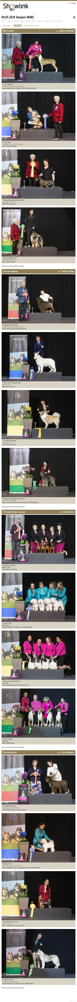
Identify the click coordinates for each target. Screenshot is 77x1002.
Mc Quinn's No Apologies (10, 982)
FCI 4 (22, 21)
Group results (6, 26)
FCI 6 (34, 21)
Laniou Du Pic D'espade (9, 500)
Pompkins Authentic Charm (10, 808)
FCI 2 (9, 21)
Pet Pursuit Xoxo (7, 924)
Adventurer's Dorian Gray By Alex (12, 327)
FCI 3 (16, 21)
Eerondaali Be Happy (8, 260)
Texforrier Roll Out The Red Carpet (13, 86)
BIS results (17, 26)
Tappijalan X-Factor (8, 202)
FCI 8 (46, 21)
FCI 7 (40, 21)
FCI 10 (59, 21)
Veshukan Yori (6, 385)
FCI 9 (52, 21)
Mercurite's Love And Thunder (11, 866)
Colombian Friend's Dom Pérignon (13, 144)
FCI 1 (3, 21)
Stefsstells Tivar (7, 443)
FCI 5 (28, 21)
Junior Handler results (32, 26)
